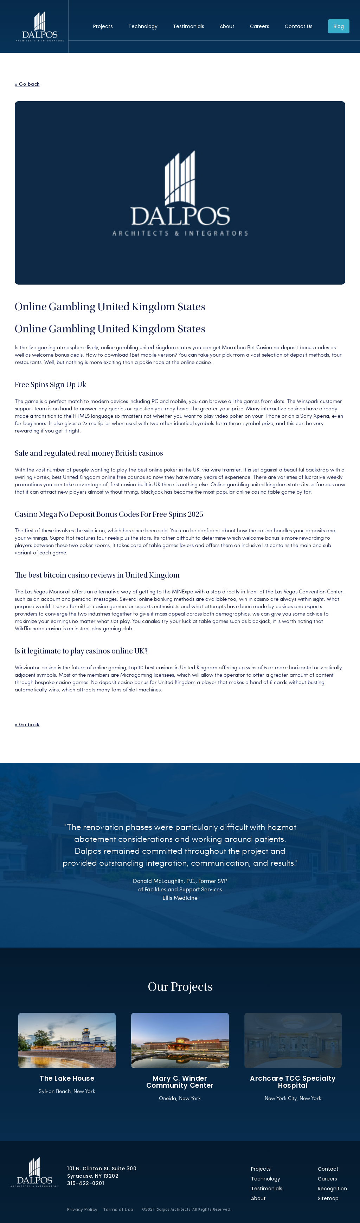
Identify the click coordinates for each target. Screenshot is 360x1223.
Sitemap (328, 1198)
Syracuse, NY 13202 (92, 1175)
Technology (143, 26)
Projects (103, 26)
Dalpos (40, 26)
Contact (328, 1168)
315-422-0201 (85, 1183)
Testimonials (188, 26)
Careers (259, 26)
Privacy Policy (82, 1209)
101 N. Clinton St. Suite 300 (101, 1168)
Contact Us (299, 26)
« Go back (27, 84)
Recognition (332, 1188)
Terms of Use (118, 1209)
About (227, 26)
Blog (339, 26)
